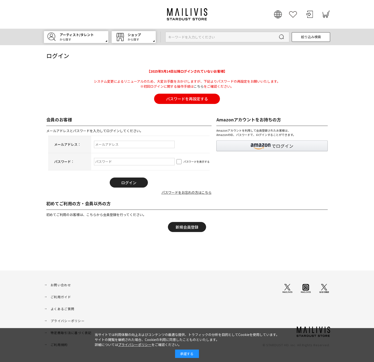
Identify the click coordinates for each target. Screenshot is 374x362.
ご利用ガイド (61, 297)
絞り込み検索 (311, 36)
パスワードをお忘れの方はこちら (186, 192)
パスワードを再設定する (187, 99)
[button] (272, 145)
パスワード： (64, 161)
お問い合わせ (61, 285)
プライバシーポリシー (68, 321)
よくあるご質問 (62, 309)
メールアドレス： (67, 144)
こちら (199, 86)
